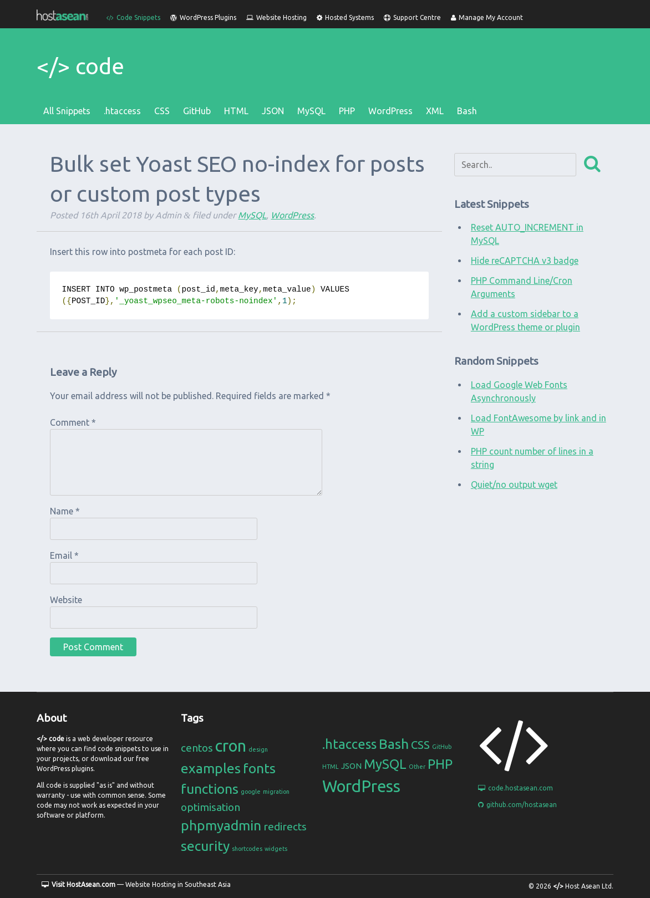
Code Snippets (133, 17)
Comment (73, 422)
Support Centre (412, 17)
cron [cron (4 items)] (230, 746)
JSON (273, 111)
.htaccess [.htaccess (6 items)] (349, 744)
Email (64, 555)
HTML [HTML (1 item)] (330, 766)
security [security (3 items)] (205, 846)
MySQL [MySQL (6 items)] (385, 764)
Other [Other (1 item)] (417, 766)
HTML (236, 111)
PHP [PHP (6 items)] (440, 764)
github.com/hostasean (517, 804)
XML (435, 111)
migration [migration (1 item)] (276, 791)
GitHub (197, 111)
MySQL (311, 111)
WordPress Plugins (203, 17)
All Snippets (66, 111)
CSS (162, 111)
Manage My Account (487, 17)
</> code (80, 66)
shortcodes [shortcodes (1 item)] (247, 848)
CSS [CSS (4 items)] (420, 744)
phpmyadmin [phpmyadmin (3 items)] (221, 825)
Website (66, 600)
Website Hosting (276, 17)
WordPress (390, 111)
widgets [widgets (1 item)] (276, 848)
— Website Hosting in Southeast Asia (136, 884)
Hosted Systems (345, 17)
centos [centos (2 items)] (197, 748)
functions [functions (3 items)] (209, 789)
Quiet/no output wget (514, 484)
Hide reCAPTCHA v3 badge (524, 261)
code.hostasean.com (515, 788)
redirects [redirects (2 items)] (285, 826)
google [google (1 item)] (251, 791)
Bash (467, 111)
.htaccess (122, 111)
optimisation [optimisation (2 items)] (210, 807)
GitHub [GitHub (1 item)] (441, 746)
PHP (347, 111)
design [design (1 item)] (258, 749)
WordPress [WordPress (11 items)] (361, 786)
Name (65, 511)
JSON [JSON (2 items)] (351, 766)
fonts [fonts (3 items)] (259, 768)
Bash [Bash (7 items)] (394, 744)
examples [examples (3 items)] (211, 768)
